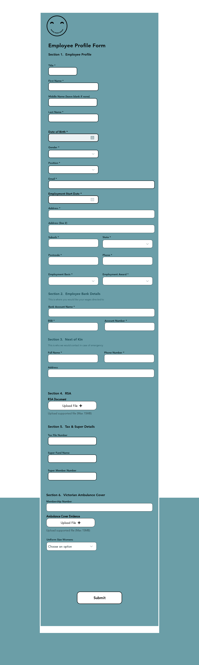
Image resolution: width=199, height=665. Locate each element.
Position (53, 163)
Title (50, 65)
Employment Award (115, 274)
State (106, 237)
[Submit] (99, 598)
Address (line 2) (57, 223)
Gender (52, 147)
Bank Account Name (60, 306)
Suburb (52, 237)
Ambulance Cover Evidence (63, 516)
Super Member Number (62, 470)
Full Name (54, 352)
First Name (55, 80)
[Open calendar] (92, 137)
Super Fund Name (58, 452)
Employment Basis (59, 274)
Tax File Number (57, 435)
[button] (72, 405)
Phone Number (113, 352)
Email (51, 178)
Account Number (115, 320)
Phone (106, 255)
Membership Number (59, 501)
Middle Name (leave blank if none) (69, 96)
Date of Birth (58, 131)
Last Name (54, 112)
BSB (50, 320)
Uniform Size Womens (60, 539)
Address (53, 208)
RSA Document (57, 399)
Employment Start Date (65, 193)
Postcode (54, 255)
